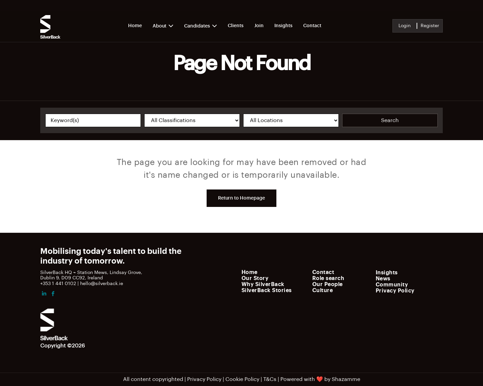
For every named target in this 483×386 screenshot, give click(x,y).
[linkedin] (44, 294)
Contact (312, 25)
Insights (283, 25)
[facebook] (53, 294)
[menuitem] (275, 272)
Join (259, 25)
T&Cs (269, 379)
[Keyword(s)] (93, 120)
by (327, 379)
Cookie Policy (242, 379)
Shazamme (346, 379)
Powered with (297, 379)
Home (135, 25)
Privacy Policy (204, 379)
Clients (236, 25)
